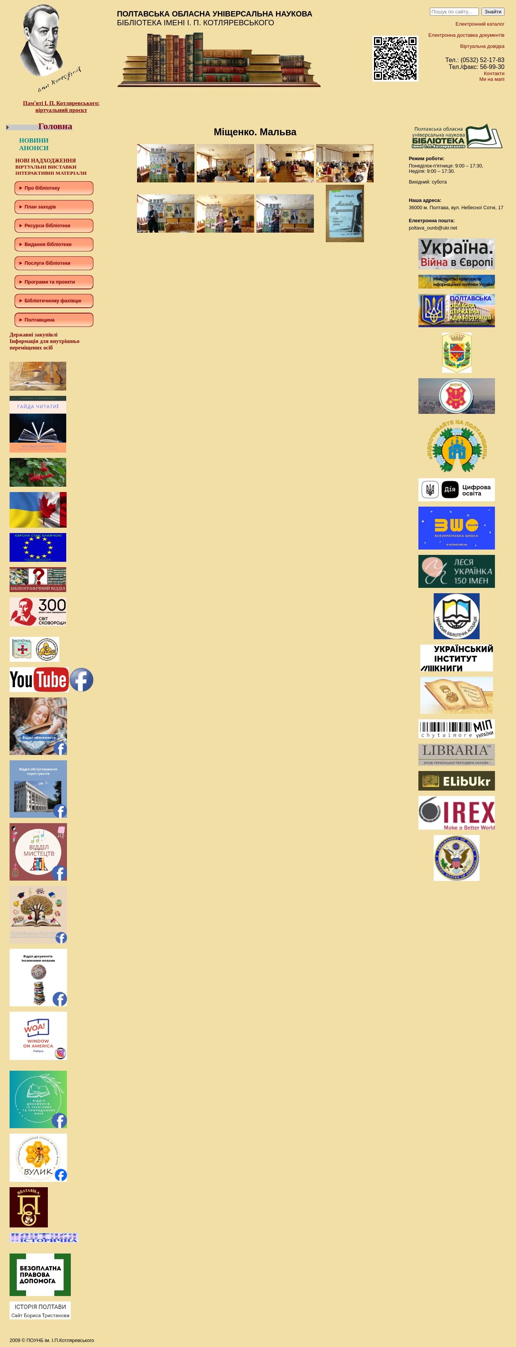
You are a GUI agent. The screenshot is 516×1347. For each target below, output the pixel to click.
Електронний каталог (480, 24)
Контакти (494, 73)
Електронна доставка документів (466, 35)
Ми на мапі (492, 79)
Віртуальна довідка (482, 46)
